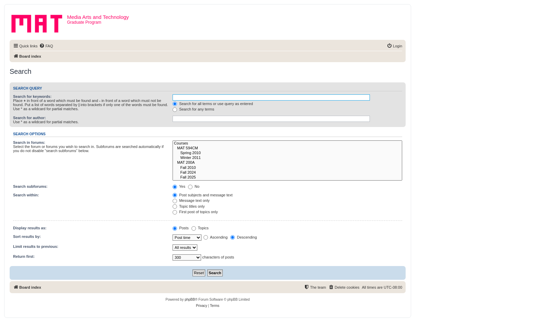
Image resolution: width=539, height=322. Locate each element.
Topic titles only (189, 206)
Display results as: (29, 228)
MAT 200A (287, 162)
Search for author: (29, 118)
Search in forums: (29, 142)
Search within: (26, 195)
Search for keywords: (32, 96)
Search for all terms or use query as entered (213, 104)
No (193, 186)
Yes (179, 186)
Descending (243, 237)
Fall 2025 (287, 177)
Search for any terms (193, 109)
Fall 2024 (287, 172)
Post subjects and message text (202, 195)
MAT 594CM (287, 148)
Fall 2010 (287, 167)
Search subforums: (30, 186)
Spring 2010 (287, 153)
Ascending (216, 237)
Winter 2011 (287, 158)
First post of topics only (195, 212)
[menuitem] (46, 46)
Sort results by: (27, 236)
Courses (287, 143)
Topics (200, 228)
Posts (181, 228)
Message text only (191, 200)
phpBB (190, 299)
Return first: (24, 256)
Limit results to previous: (35, 246)
